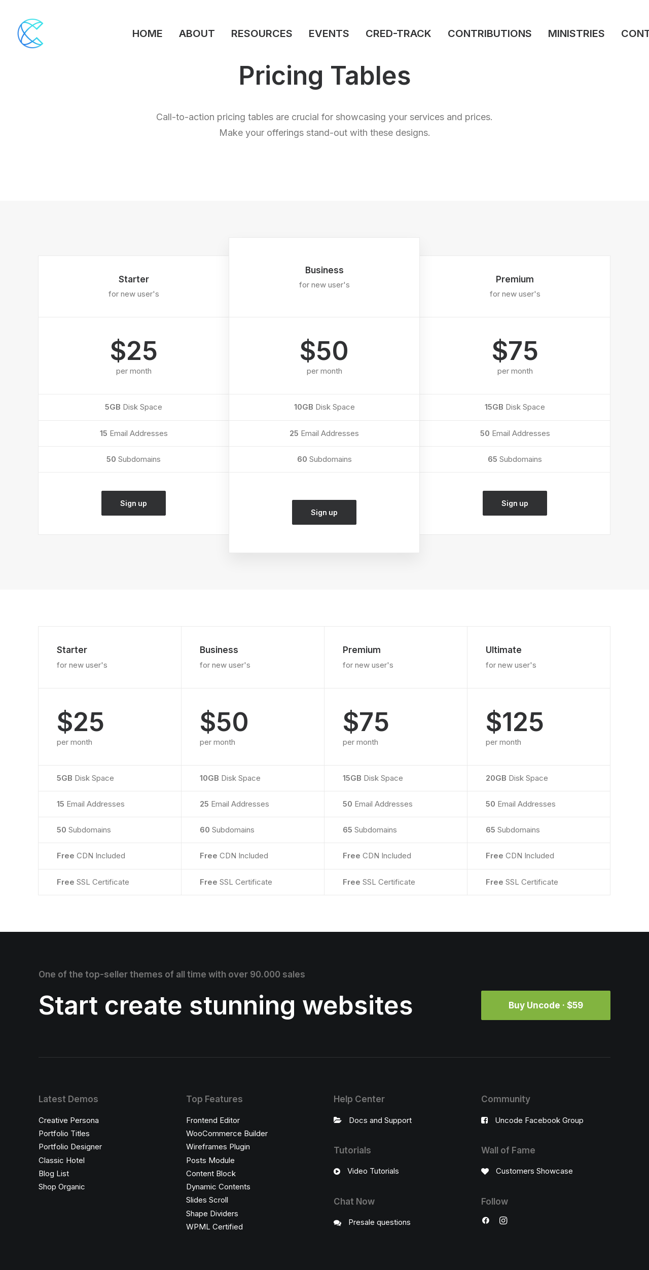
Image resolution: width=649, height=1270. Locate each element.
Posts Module (210, 1160)
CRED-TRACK (398, 33)
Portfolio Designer (70, 1146)
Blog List (54, 1173)
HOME (147, 33)
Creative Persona (69, 1120)
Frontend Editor (213, 1120)
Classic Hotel (62, 1160)
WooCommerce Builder (227, 1133)
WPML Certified (214, 1226)
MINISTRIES (576, 33)
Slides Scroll (207, 1200)
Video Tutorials (373, 1171)
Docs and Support (380, 1120)
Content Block (211, 1173)
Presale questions (379, 1222)
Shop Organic (62, 1186)
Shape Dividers (212, 1213)
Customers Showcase (534, 1171)
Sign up (133, 503)
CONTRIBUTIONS (490, 33)
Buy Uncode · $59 (546, 1005)
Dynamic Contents (218, 1186)
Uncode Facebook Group (539, 1120)
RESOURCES (262, 33)
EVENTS (329, 33)
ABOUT (197, 33)
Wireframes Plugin (218, 1146)
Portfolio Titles (64, 1133)
